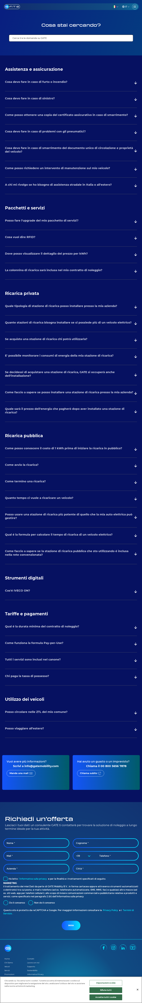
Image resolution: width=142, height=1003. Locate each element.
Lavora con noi (33, 963)
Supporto (31, 966)
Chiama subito (88, 773)
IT (124, 6)
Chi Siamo (8, 963)
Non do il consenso (41, 902)
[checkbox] (5, 878)
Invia (71, 925)
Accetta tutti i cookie (105, 997)
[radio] (5, 902)
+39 (78, 855)
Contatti (30, 959)
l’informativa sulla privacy (33, 878)
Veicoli (7, 966)
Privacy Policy (110, 910)
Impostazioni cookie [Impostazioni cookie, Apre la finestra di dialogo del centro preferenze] (105, 983)
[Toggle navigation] (134, 6)
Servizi (7, 970)
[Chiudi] (138, 990)
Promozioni (9, 974)
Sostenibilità (32, 970)
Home (7, 959)
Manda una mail (19, 773)
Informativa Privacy (35, 974)
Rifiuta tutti (105, 990)
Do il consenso (14, 902)
